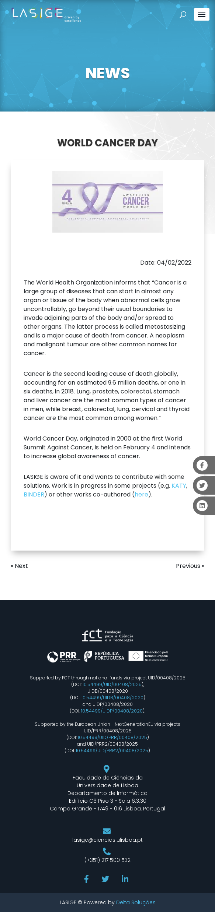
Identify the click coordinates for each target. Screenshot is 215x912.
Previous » (190, 566)
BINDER (34, 494)
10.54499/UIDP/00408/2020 (112, 711)
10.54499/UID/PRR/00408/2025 (112, 737)
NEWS (108, 73)
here (141, 494)
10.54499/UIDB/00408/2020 (112, 697)
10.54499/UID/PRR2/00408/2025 (112, 750)
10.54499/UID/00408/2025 (112, 684)
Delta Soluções (136, 902)
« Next (19, 566)
